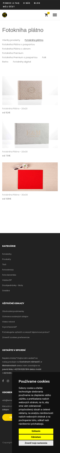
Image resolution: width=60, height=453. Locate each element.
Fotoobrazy (8, 269)
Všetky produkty (11, 40)
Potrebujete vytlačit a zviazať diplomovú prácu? (26, 332)
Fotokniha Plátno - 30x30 (15, 194)
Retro (5, 61)
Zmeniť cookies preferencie (16, 337)
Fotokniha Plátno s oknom (16, 48)
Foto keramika (9, 274)
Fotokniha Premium (12, 53)
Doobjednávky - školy (12, 285)
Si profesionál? (9, 327)
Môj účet (9, 6)
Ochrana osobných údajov (15, 316)
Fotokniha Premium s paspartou (19, 57)
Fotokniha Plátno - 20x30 (15, 151)
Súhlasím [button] (36, 431)
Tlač (4, 264)
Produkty (6, 259)
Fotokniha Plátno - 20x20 (14, 108)
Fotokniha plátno (34, 40)
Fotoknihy (6, 254)
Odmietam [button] (36, 437)
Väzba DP (7, 280)
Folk (44, 57)
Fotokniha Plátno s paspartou (18, 44)
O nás (26, 3)
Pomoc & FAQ (11, 3)
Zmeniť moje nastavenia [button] (36, 443)
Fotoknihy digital (22, 61)
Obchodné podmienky (13, 311)
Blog (37, 3)
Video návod (8, 321)
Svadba (6, 290)
